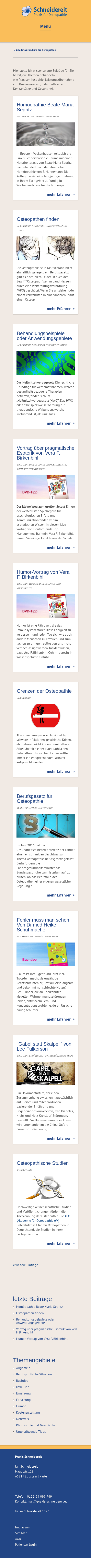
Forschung (24, 1169)
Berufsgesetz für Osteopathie (35, 798)
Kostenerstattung (28, 1412)
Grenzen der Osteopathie (44, 691)
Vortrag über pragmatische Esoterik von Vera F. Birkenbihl (46, 453)
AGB (18, 1539)
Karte (43, 1476)
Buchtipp (23, 936)
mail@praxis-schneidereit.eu (47, 1501)
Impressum (23, 1527)
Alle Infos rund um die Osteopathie (35, 50)
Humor (33, 583)
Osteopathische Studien (43, 1163)
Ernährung (36, 1055)
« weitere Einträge (25, 1265)
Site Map (21, 1533)
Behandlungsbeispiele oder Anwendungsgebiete (44, 336)
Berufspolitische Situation (49, 345)
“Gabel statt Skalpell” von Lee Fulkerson (44, 1046)
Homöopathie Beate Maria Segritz (45, 107)
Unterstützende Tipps (45, 116)
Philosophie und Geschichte (47, 464)
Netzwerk (23, 116)
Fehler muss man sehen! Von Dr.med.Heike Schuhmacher (44, 924)
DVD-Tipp (22, 464)
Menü (45, 26)
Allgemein (24, 226)
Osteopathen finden (38, 219)
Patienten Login (26, 1544)
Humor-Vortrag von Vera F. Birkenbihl (43, 574)
